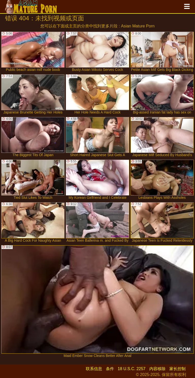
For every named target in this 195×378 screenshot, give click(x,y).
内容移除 (157, 369)
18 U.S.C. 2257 (131, 369)
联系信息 (94, 369)
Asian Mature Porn (138, 26)
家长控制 (177, 369)
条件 (110, 369)
